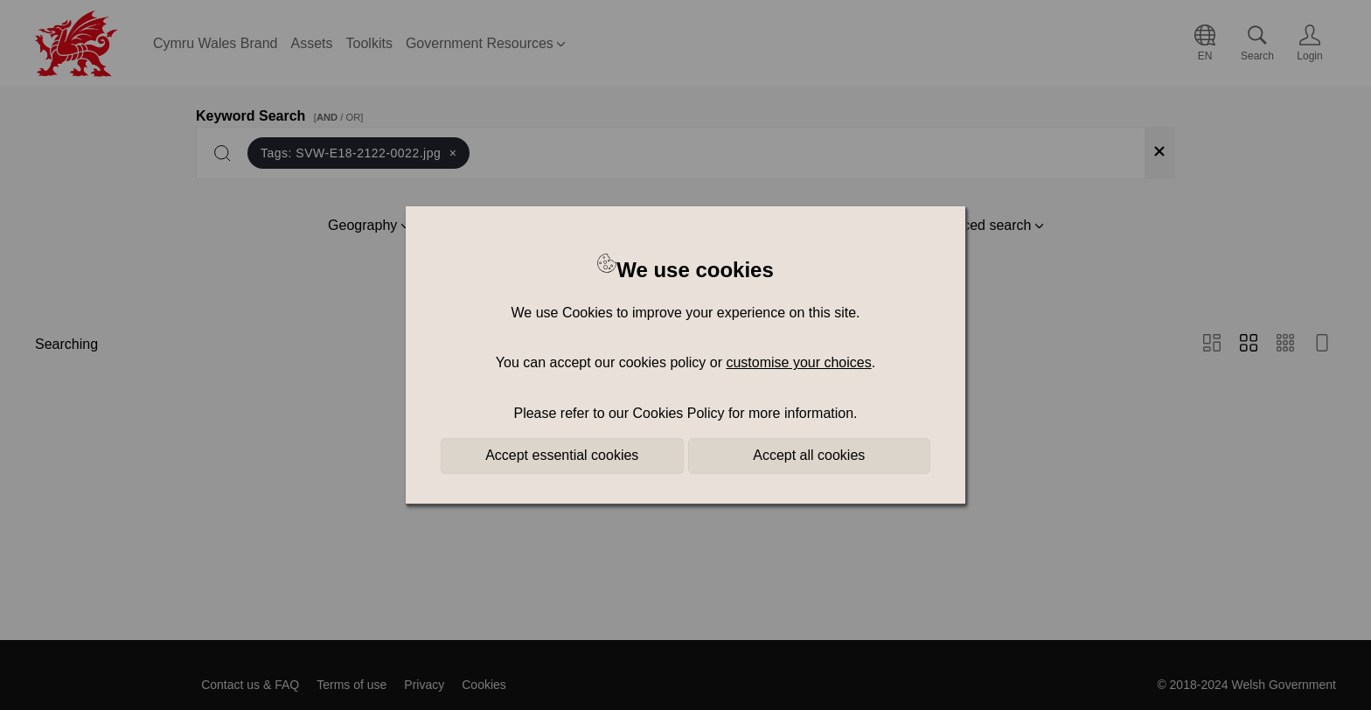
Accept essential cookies (561, 455)
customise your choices (798, 362)
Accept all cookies (809, 455)
